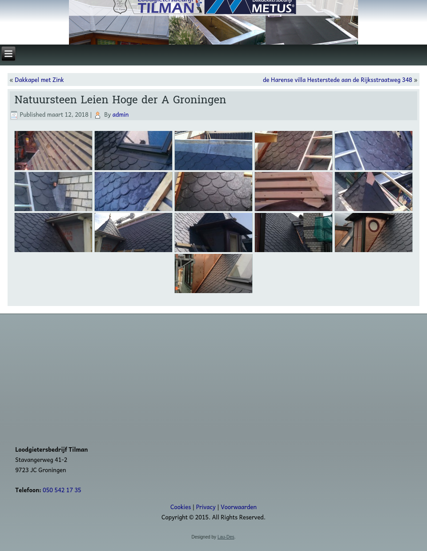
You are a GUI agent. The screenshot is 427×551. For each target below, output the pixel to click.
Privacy (206, 506)
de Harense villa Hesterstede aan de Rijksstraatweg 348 (337, 79)
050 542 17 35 (62, 489)
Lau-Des (226, 537)
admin (121, 114)
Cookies (180, 506)
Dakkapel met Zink (39, 79)
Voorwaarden (239, 506)
